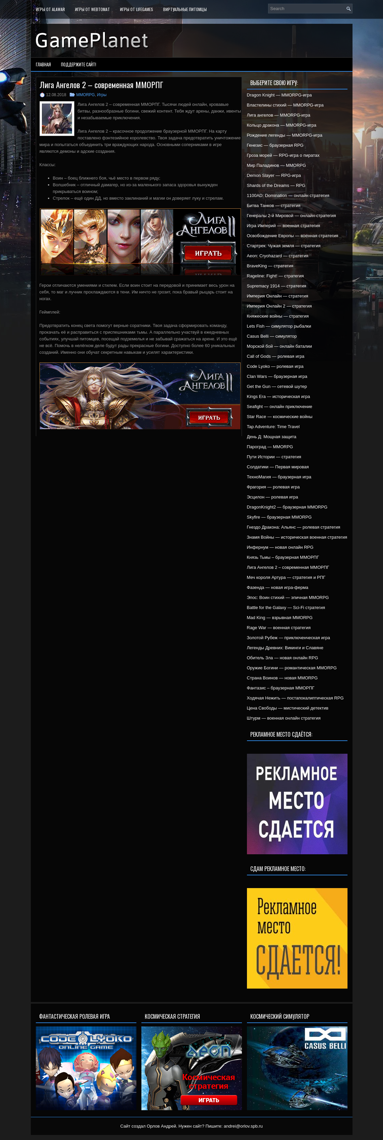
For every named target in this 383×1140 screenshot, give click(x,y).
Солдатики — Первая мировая (278, 466)
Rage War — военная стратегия (279, 627)
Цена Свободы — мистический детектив (287, 708)
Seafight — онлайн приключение (279, 406)
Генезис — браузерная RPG (275, 145)
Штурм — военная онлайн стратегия (284, 718)
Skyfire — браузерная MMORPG (279, 517)
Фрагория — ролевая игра (273, 486)
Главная (43, 64)
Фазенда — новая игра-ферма (277, 587)
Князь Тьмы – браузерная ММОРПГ (283, 557)
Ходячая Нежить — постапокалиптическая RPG (295, 697)
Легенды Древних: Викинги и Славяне (285, 647)
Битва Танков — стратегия (274, 205)
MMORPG (85, 94)
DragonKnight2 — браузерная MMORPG (287, 507)
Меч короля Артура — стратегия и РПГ (286, 577)
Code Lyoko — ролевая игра (275, 366)
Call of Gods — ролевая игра (276, 356)
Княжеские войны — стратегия (278, 316)
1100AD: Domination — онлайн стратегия (288, 195)
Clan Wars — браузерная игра (277, 376)
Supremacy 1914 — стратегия (276, 285)
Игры (102, 94)
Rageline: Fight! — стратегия (275, 275)
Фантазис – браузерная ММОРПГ (281, 687)
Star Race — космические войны (280, 416)
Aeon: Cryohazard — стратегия (278, 255)
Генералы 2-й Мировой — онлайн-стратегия (291, 215)
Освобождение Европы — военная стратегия (292, 235)
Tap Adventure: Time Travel (273, 426)
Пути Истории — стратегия (274, 456)
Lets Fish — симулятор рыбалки (279, 326)
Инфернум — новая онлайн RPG (280, 547)
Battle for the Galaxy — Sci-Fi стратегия (286, 607)
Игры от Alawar (50, 9)
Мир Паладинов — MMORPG (276, 165)
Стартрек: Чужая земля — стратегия (284, 245)
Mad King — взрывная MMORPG (280, 617)
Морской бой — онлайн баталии (279, 346)
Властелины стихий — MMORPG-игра (285, 105)
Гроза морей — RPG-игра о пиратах (283, 155)
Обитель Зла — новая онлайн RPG (282, 657)
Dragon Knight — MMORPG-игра (279, 94)
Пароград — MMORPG (270, 446)
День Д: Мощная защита (272, 436)
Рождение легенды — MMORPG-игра (285, 135)
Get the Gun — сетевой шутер (277, 386)
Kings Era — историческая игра (278, 396)
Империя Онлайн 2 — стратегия (279, 306)
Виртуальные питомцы (185, 9)
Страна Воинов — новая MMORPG (282, 677)
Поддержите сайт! (78, 64)
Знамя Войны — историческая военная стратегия (297, 537)
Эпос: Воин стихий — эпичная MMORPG (288, 597)
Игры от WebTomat (92, 9)
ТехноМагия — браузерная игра (279, 476)
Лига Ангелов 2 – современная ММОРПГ (288, 567)
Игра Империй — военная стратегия (283, 225)
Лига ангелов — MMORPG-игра (279, 115)
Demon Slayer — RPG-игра (274, 175)
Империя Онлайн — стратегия (277, 295)
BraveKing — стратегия (270, 265)
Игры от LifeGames (136, 9)
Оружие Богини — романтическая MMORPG (292, 667)
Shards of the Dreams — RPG (276, 185)
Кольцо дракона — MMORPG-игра (282, 125)
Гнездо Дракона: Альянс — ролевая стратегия (293, 527)
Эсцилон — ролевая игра (272, 496)
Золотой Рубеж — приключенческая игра (288, 637)
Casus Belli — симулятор (272, 336)
